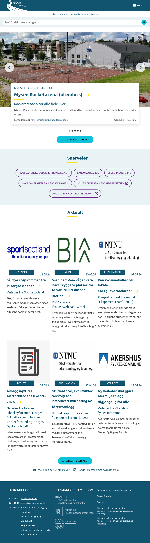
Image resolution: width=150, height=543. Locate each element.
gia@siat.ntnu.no (29, 498)
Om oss (100, 502)
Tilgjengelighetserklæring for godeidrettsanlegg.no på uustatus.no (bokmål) (115, 511)
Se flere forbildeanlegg (75, 139)
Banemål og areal (88, 172)
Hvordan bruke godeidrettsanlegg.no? (43, 172)
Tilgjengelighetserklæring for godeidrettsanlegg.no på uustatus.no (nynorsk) (115, 521)
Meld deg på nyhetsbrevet (54, 469)
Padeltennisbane (59, 119)
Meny (140, 5)
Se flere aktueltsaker (75, 461)
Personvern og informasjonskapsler (114, 490)
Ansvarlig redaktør (106, 496)
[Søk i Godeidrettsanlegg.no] (75, 22)
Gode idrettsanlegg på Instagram (99, 469)
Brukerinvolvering (119, 172)
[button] (9, 67)
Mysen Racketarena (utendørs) (48, 94)
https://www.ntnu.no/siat (33, 503)
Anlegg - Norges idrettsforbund (72, 193)
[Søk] (144, 22)
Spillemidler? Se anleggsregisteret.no (100, 183)
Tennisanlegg (42, 119)
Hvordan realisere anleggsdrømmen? (45, 183)
